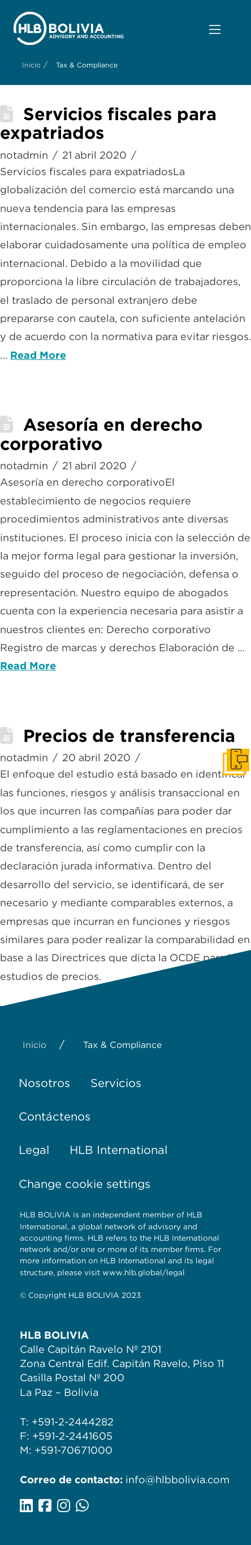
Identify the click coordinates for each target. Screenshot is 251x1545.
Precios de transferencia (129, 735)
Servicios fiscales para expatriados (108, 123)
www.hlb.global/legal (143, 1272)
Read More (38, 355)
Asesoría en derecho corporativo (101, 434)
